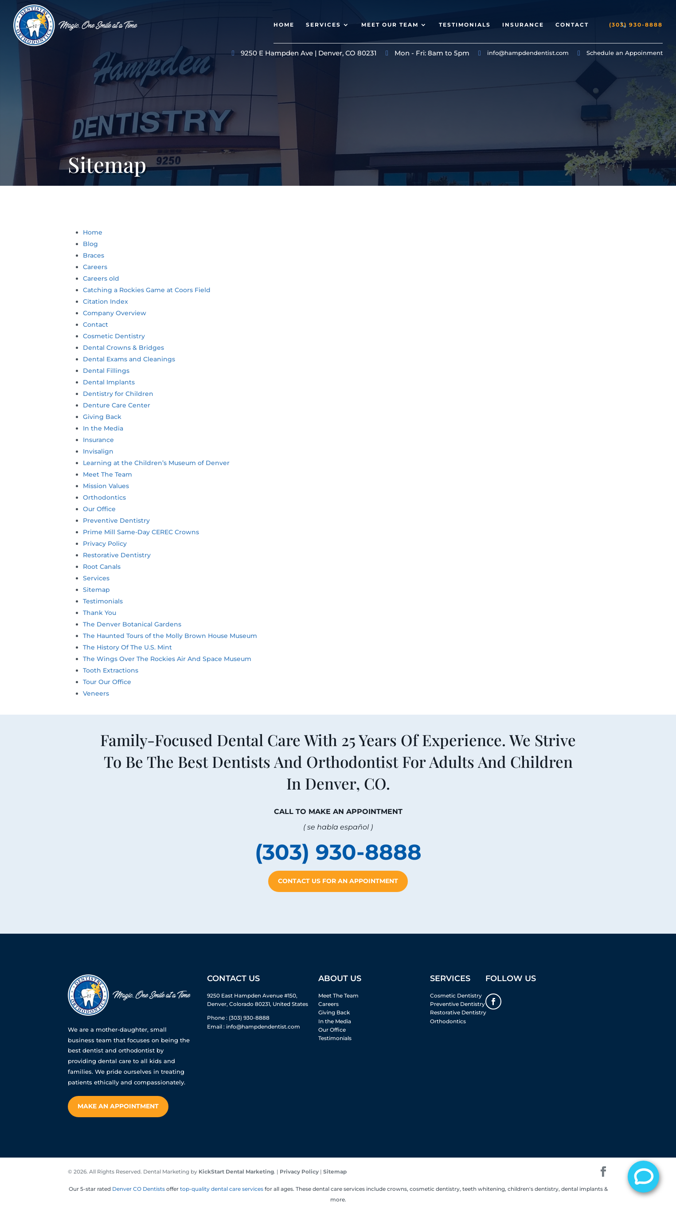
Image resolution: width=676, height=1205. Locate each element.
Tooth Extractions (110, 670)
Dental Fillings (106, 371)
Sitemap (96, 590)
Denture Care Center (116, 405)
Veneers (96, 693)
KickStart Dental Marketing (236, 1171)
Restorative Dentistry (117, 555)
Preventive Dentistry (116, 520)
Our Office (99, 509)
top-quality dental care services (221, 1188)
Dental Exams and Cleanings (129, 359)
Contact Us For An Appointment (338, 881)
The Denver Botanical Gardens (132, 624)
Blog (90, 244)
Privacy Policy (105, 544)
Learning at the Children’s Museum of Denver (156, 463)
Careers (95, 267)
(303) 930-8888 (636, 25)
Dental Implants (109, 382)
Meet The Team (107, 474)
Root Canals (102, 567)
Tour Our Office (107, 682)
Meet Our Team (389, 25)
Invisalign (98, 451)
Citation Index (105, 301)
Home (284, 25)
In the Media (103, 428)
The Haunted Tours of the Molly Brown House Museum (170, 636)
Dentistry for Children (118, 394)
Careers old (101, 278)
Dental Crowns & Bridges (123, 348)
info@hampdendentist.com (528, 52)
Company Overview (114, 313)
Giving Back (102, 417)
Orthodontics (104, 497)
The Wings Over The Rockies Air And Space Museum (167, 659)
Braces (93, 255)
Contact (572, 25)
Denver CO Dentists (138, 1188)
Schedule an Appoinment (624, 52)
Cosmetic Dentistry (114, 336)
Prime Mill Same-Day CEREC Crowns (141, 532)
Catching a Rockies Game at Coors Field (147, 290)
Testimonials (465, 25)
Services (323, 25)
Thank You (99, 613)
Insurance (523, 25)
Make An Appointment (118, 1106)
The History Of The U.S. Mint (127, 647)
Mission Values (106, 486)
